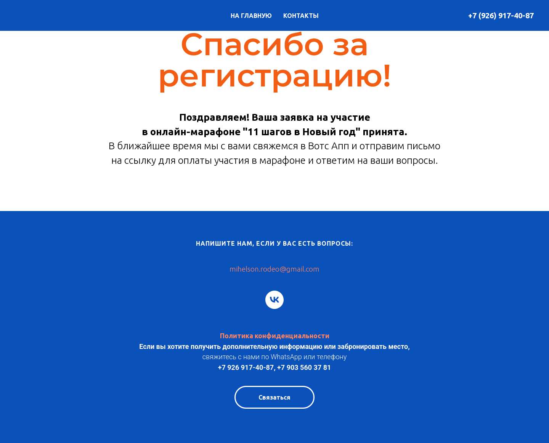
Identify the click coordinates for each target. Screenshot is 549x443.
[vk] (274, 300)
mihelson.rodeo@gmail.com (274, 269)
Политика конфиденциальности (274, 335)
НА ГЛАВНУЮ (251, 15)
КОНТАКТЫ (301, 15)
